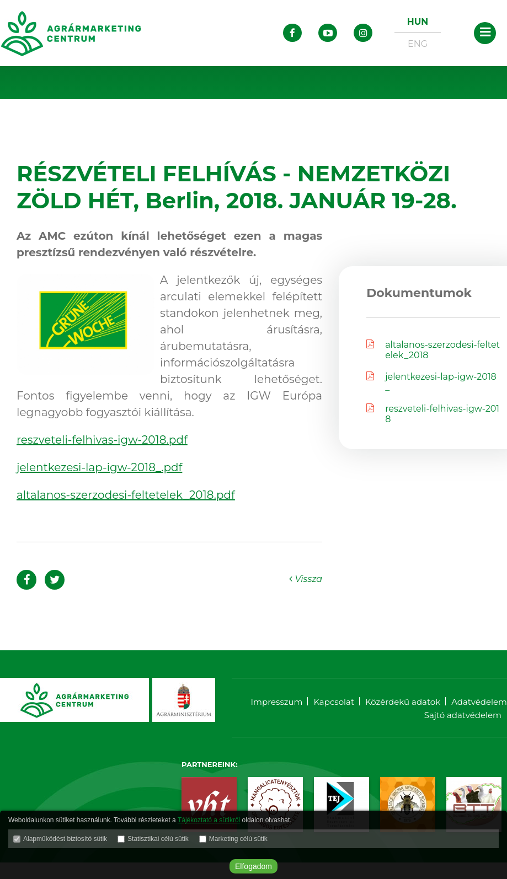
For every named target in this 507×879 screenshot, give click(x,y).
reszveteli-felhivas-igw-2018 (432, 413)
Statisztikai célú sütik (158, 839)
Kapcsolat (333, 702)
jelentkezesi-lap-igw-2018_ (431, 381)
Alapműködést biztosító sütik (65, 839)
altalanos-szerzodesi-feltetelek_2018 (433, 349)
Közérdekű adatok (402, 702)
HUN (417, 22)
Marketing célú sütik (238, 839)
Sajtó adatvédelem (462, 715)
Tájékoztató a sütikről (209, 820)
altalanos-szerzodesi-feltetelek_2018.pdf (126, 494)
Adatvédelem (479, 702)
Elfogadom (253, 866)
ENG (418, 44)
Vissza (305, 579)
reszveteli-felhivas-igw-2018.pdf (102, 439)
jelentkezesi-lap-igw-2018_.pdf (99, 467)
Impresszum (277, 702)
